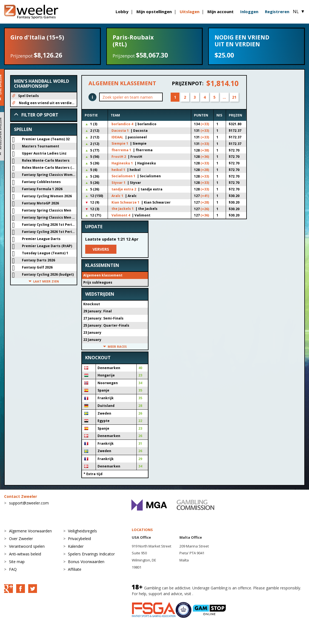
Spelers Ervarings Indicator (91, 554)
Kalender (76, 546)
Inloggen (249, 11)
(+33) (205, 124)
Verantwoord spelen (27, 546)
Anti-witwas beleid (25, 554)
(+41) (205, 195)
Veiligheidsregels (82, 530)
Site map (17, 561)
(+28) (205, 169)
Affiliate (74, 569)
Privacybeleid (79, 538)
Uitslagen (189, 11)
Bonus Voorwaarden (86, 561)
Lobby (122, 11)
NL (299, 11)
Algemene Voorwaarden (30, 530)
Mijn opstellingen (154, 11)
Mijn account (220, 11)
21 (234, 97)
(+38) (205, 150)
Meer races (115, 346)
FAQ (13, 569)
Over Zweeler (21, 538)
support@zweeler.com (29, 503)
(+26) (205, 209)
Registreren (277, 11)
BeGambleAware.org (212, 593)
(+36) (205, 156)
